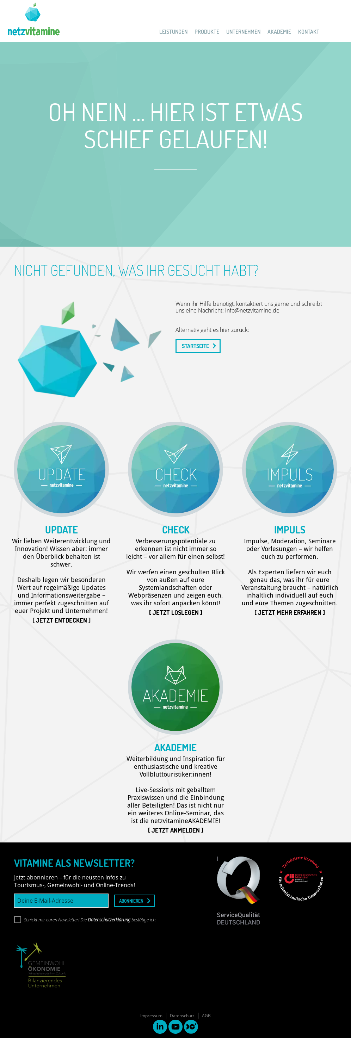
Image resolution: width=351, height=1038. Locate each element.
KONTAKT (308, 31)
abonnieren (131, 901)
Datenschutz (182, 1016)
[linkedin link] (160, 1027)
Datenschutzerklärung (109, 919)
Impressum (151, 1016)
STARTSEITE (195, 346)
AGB (206, 1016)
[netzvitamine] (30, 21)
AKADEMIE (279, 31)
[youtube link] (175, 1027)
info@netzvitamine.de (252, 310)
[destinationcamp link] (191, 1027)
